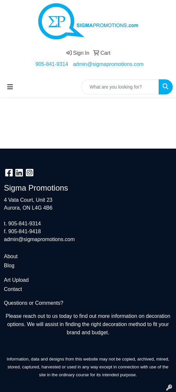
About (11, 256)
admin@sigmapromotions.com (108, 64)
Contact (13, 289)
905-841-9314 (52, 64)
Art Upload (16, 280)
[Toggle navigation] (10, 87)
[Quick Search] (120, 86)
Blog (9, 265)
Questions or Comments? (33, 303)
